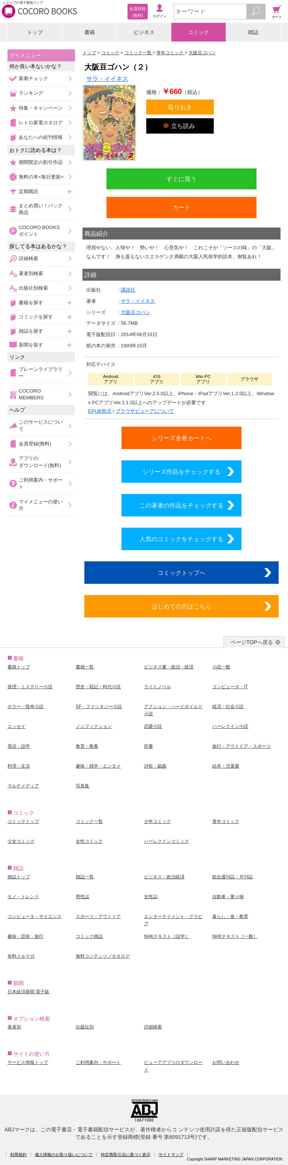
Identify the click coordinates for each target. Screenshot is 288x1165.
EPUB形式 (99, 411)
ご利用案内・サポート (41, 483)
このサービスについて (41, 425)
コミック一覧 (89, 821)
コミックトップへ (182, 572)
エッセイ (17, 726)
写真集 (82, 786)
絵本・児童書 (225, 766)
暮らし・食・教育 (230, 916)
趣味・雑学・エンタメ (98, 766)
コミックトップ (23, 821)
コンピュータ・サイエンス (35, 916)
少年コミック (157, 821)
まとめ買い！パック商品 (41, 209)
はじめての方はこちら (182, 606)
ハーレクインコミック (166, 841)
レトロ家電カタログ (41, 122)
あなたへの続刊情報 (41, 137)
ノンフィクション (94, 726)
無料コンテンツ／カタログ (103, 956)
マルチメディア (23, 786)
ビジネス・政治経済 (164, 876)
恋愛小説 (153, 726)
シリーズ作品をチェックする (181, 471)
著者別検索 (31, 273)
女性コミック (89, 841)
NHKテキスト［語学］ (166, 936)
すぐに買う (181, 179)
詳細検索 (28, 258)
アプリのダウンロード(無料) (40, 461)
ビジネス (144, 32)
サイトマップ (171, 1154)
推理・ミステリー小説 (30, 686)
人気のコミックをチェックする (182, 539)
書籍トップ (19, 667)
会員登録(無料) (35, 443)
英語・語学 (19, 746)
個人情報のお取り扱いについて (64, 1154)
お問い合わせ (225, 1062)
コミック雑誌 (89, 936)
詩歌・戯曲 (155, 766)
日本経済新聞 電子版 (28, 991)
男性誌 (82, 896)
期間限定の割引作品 (41, 162)
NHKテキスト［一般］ (235, 936)
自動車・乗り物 (228, 896)
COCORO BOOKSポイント (39, 231)
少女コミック (21, 841)
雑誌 (253, 32)
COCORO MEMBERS (31, 394)
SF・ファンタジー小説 (99, 706)
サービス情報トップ (28, 1062)
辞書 (148, 746)
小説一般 (221, 667)
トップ (35, 32)
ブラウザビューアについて (145, 411)
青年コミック (225, 821)
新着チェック (33, 78)
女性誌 (151, 896)
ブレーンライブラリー (41, 372)
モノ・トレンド (23, 896)
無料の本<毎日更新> (41, 177)
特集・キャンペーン (41, 108)
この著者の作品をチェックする (182, 505)
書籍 (89, 32)
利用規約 (18, 1154)
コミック (198, 32)
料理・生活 (19, 766)
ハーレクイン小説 (230, 726)
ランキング (31, 93)
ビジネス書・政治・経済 (169, 667)
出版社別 (85, 1027)
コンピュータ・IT (230, 686)
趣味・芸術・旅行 (26, 936)
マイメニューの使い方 (41, 505)
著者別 (14, 1027)
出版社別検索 (33, 288)
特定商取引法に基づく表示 (125, 1154)
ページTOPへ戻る (252, 642)
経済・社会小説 (228, 706)
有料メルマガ (21, 956)
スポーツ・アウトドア (98, 916)
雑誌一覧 (85, 876)
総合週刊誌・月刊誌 (232, 876)
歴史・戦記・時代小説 (98, 686)
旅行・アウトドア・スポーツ (241, 746)
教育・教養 (87, 746)
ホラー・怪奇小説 (26, 706)
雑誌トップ (19, 876)
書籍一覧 (85, 667)
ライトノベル (157, 686)
